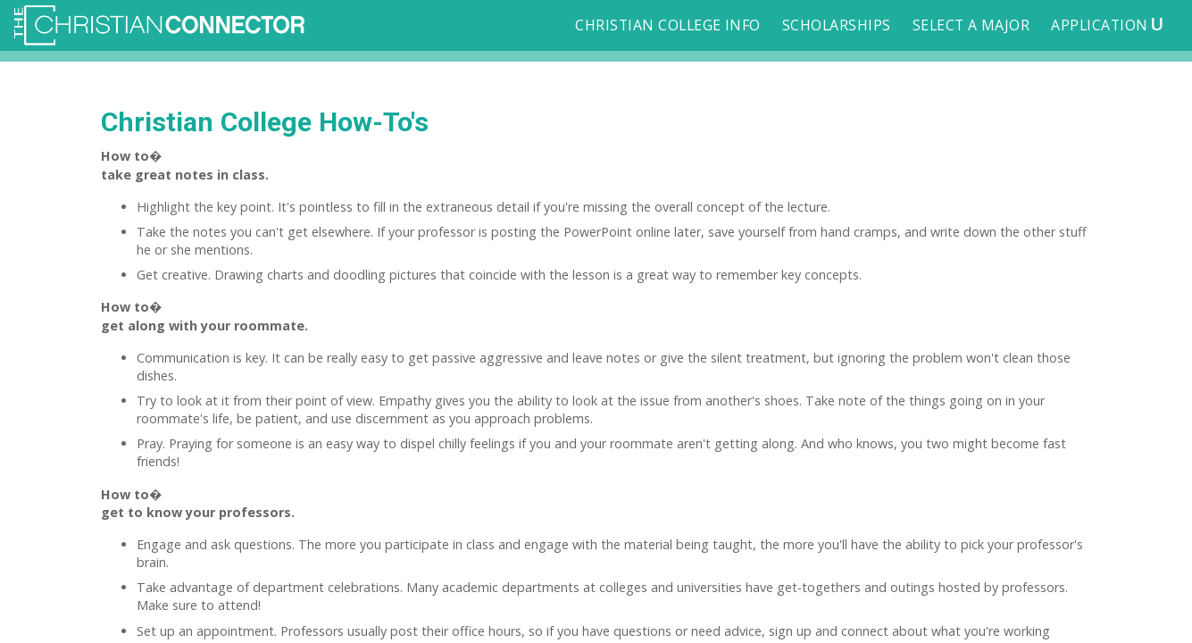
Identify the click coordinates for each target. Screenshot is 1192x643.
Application (1107, 23)
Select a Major (971, 25)
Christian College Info (667, 25)
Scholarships (836, 25)
